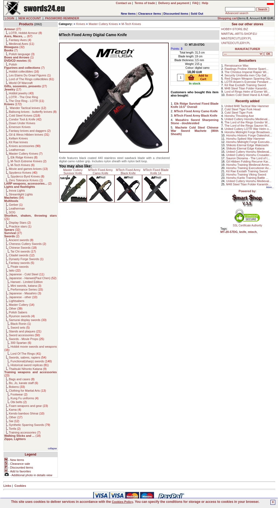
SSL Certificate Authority (247, 224)
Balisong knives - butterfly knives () (33, 111)
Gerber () (16, 204)
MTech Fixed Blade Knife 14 (156, 171)
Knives (80, 24)
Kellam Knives (18, 138)
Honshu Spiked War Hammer (245, 138)
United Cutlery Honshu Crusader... (249, 155)
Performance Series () (27, 289)
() (12, 29)
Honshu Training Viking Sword (246, 174)
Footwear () (19, 394)
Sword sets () (20, 327)
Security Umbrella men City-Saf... (247, 75)
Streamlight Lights (21, 194)
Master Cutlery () (21, 304)
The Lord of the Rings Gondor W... (247, 122)
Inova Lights (17, 190)
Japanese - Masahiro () (25, 293)
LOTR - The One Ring (23, 97)
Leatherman (17, 149)
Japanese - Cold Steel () (26, 274)
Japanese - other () (23, 297)
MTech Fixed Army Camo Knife (100, 171)
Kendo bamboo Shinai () (26, 413)
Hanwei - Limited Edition (27, 281)
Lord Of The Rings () (26, 353)
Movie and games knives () (28, 168)
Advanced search (236, 13)
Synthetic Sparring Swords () (29, 424)
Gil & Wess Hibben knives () (29, 134)
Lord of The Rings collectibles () (31, 79)
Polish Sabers (18, 312)
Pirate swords (20, 266)
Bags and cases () (22, 379)
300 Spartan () (21, 342)
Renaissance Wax (236, 65)
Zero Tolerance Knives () (26, 180)
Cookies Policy (122, 501)
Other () (16, 308)
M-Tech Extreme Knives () (29, 161)
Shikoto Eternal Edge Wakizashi (247, 145)
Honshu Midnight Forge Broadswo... (248, 132)
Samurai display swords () (28, 320)
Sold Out (197, 13)
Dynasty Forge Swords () (26, 259)
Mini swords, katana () (26, 285)
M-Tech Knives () (23, 165)
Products (26, 24)
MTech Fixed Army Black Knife (128, 171)
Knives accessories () (25, 146)
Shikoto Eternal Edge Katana (245, 148)
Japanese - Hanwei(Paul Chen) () (33, 278)
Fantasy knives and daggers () (30, 130)
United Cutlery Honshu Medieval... (247, 119)
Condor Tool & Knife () (25, 119)
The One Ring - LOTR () (26, 100)
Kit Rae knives (18, 142)
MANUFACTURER (247, 49)
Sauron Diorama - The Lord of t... (248, 158)
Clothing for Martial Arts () (27, 390)
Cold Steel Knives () (24, 115)
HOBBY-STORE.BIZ (234, 29)
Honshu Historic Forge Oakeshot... (249, 135)
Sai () (14, 421)
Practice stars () (20, 226)
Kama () (15, 409)
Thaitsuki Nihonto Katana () (27, 368)
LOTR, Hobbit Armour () (25, 33)
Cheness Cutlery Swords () (27, 243)
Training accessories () (24, 432)
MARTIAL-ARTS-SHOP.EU (239, 33)
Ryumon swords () (22, 316)
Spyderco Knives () (23, 172)
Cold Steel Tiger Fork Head (243, 109)
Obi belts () (19, 402)
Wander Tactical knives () (27, 108)
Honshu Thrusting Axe (239, 115)
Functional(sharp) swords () (31, 361)
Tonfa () (14, 428)
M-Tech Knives (131, 24)
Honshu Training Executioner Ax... (248, 168)
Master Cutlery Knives (103, 24)
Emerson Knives (20, 127)
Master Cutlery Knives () (26, 153)
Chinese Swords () (23, 247)
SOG (12, 212)
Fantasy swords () (21, 262)
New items (128, 13)
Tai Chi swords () (23, 251)
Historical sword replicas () (30, 365)
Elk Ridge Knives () (24, 157)
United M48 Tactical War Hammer (247, 106)
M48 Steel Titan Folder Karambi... (247, 88)
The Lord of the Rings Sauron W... (247, 125)
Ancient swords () (21, 240)
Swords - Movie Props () (26, 339)
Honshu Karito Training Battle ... (247, 177)
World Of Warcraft (21, 83)
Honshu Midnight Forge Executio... (249, 142)
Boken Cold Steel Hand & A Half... (248, 94)
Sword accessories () (24, 335)
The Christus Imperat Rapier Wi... (247, 72)
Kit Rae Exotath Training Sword (245, 85)
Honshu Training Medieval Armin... (249, 164)
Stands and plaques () (25, 331)
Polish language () (22, 54)
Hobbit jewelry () (21, 93)
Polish (13, 64)
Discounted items (176, 13)
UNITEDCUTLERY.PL (235, 43)
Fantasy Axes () (20, 40)
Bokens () (17, 386)
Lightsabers (16, 301)
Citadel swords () (22, 255)
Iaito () (15, 270)
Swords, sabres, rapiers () (27, 357)
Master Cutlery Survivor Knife (73, 171)
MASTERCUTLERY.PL (236, 38)
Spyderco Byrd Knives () (27, 176)
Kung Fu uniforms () (25, 398)
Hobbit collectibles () (24, 71)
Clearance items (149, 13)
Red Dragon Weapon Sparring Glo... (249, 78)
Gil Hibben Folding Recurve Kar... (248, 161)
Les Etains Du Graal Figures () (30, 75)
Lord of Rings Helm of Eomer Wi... (247, 91)
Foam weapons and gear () (28, 405)
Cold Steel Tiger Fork (239, 112)
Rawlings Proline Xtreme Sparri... (247, 68)
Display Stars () (20, 222)
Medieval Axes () (21, 43)
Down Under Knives (22, 123)
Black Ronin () (21, 323)
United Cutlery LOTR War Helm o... (248, 128)
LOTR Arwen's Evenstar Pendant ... (248, 81)
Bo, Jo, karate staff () (23, 383)
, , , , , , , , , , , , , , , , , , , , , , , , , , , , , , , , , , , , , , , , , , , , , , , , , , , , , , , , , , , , (243, 54)
